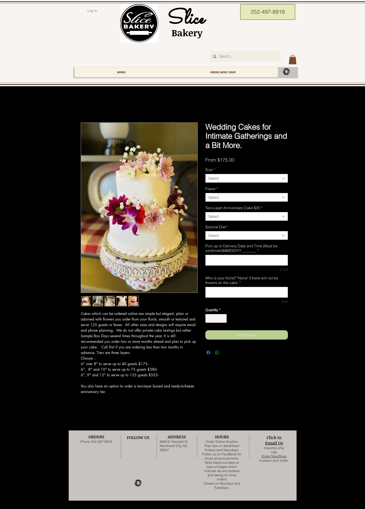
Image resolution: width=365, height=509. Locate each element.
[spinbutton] (216, 318)
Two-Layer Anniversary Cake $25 (233, 207)
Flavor (211, 188)
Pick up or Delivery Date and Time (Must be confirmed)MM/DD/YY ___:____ (241, 248)
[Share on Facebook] (208, 352)
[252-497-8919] (267, 12)
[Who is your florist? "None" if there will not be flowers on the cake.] (247, 292)
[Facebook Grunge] (286, 71)
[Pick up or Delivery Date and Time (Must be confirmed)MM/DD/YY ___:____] (247, 260)
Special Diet (216, 227)
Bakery (184, 32)
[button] (293, 59)
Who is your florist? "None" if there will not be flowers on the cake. (241, 280)
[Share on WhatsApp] (217, 352)
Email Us (274, 443)
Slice (184, 19)
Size (210, 169)
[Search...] (245, 56)
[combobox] (246, 178)
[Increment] (223, 318)
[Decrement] (209, 318)
